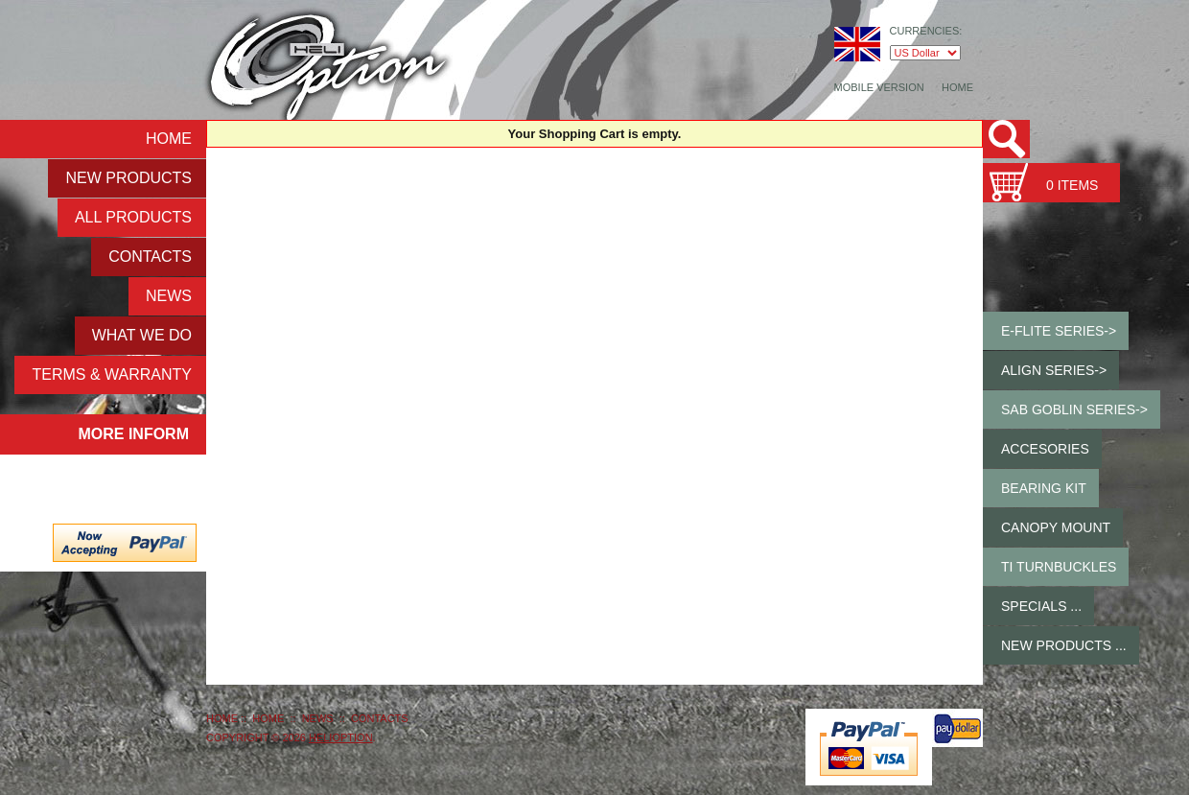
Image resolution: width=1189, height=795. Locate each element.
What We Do (142, 335)
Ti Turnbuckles (1058, 566)
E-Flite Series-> (1058, 331)
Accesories (1045, 448)
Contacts (150, 256)
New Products (128, 178)
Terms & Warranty (112, 374)
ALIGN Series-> (1054, 370)
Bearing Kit (1043, 488)
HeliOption (341, 737)
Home (957, 87)
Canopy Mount (1055, 527)
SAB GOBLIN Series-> (1074, 409)
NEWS (169, 296)
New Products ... (1064, 645)
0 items (1072, 185)
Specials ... (1041, 606)
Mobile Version (879, 87)
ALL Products (133, 217)
